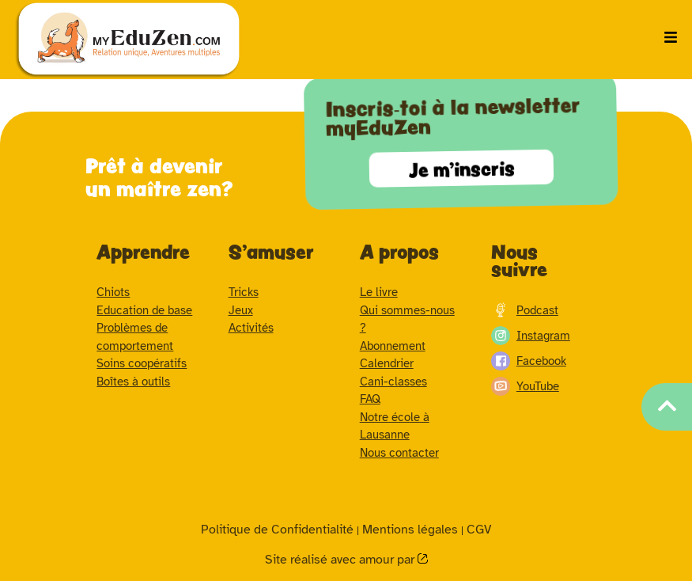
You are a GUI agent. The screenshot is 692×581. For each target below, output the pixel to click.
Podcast (524, 310)
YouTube (525, 386)
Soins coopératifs (141, 363)
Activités (251, 328)
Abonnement (392, 346)
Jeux (241, 310)
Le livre (379, 292)
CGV (479, 529)
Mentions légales (410, 529)
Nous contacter (399, 453)
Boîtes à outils (133, 381)
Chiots (113, 292)
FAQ (370, 399)
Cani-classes (393, 381)
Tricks (244, 292)
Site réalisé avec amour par (341, 560)
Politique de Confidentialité (277, 529)
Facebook (528, 360)
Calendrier (387, 363)
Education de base (144, 310)
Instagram (530, 335)
